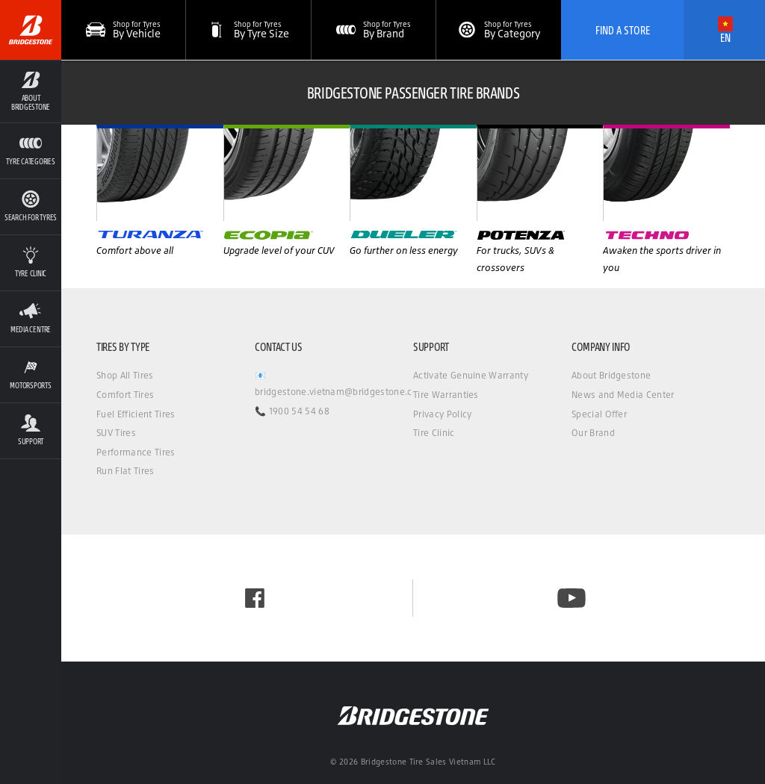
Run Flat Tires (125, 470)
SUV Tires (116, 432)
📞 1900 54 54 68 (292, 411)
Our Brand (593, 432)
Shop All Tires (124, 375)
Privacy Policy (442, 414)
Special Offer (599, 414)
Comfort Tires (125, 394)
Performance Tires (135, 452)
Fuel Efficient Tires (135, 414)
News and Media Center (623, 394)
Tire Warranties (446, 394)
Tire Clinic (434, 432)
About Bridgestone (611, 375)
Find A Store (622, 29)
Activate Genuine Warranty (470, 375)
